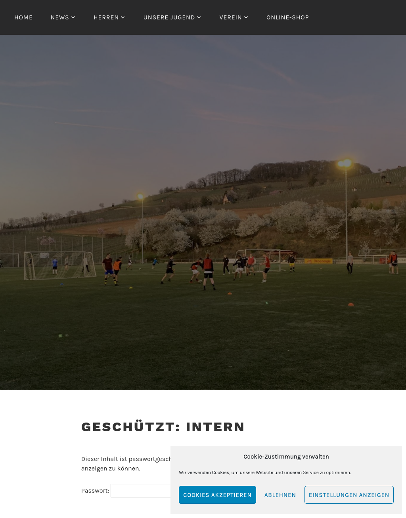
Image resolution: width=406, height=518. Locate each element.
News (59, 17)
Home (23, 17)
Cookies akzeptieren (217, 495)
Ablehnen (280, 495)
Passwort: (133, 490)
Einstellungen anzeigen (349, 495)
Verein (231, 17)
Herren (106, 17)
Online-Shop (287, 17)
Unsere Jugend (169, 17)
